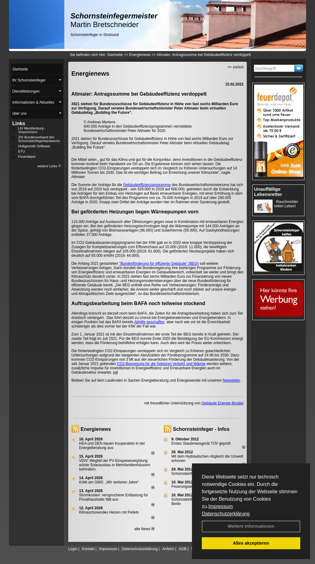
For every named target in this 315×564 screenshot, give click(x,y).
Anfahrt (168, 549)
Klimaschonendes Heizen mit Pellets (109, 512)
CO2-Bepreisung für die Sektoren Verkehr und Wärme (161, 364)
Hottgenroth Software (34, 146)
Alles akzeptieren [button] (251, 543)
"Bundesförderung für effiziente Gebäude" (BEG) (158, 263)
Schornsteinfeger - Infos (201, 429)
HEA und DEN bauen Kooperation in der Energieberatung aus (112, 445)
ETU (21, 151)
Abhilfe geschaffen (149, 322)
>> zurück (235, 67)
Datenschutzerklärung (226, 513)
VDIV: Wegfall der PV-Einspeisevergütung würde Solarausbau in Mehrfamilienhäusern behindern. (114, 465)
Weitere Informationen (251, 526)
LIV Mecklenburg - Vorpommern (32, 130)
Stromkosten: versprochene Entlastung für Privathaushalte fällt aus (113, 497)
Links (18, 123)
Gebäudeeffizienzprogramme (147, 185)
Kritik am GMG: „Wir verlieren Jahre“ (109, 482)
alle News (144, 529)
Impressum (220, 506)
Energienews (96, 429)
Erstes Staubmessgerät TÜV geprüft (201, 443)
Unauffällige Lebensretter (268, 191)
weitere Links (49, 166)
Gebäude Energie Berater (222, 403)
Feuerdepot (26, 156)
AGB (182, 549)
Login (72, 549)
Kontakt (88, 549)
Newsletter (231, 380)
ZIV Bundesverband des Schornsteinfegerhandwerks (39, 139)
